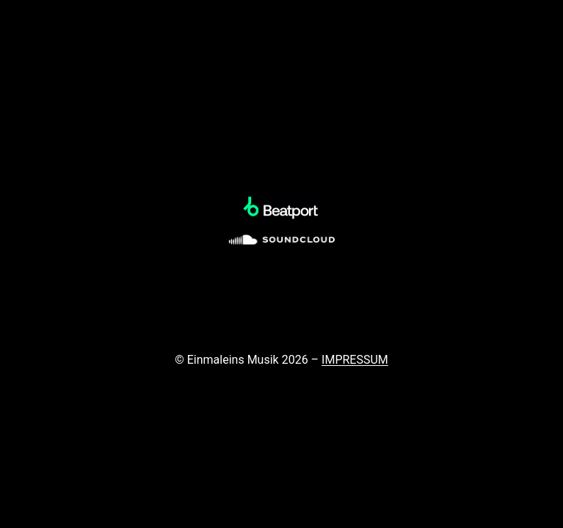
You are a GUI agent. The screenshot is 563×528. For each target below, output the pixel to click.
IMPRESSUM (355, 360)
